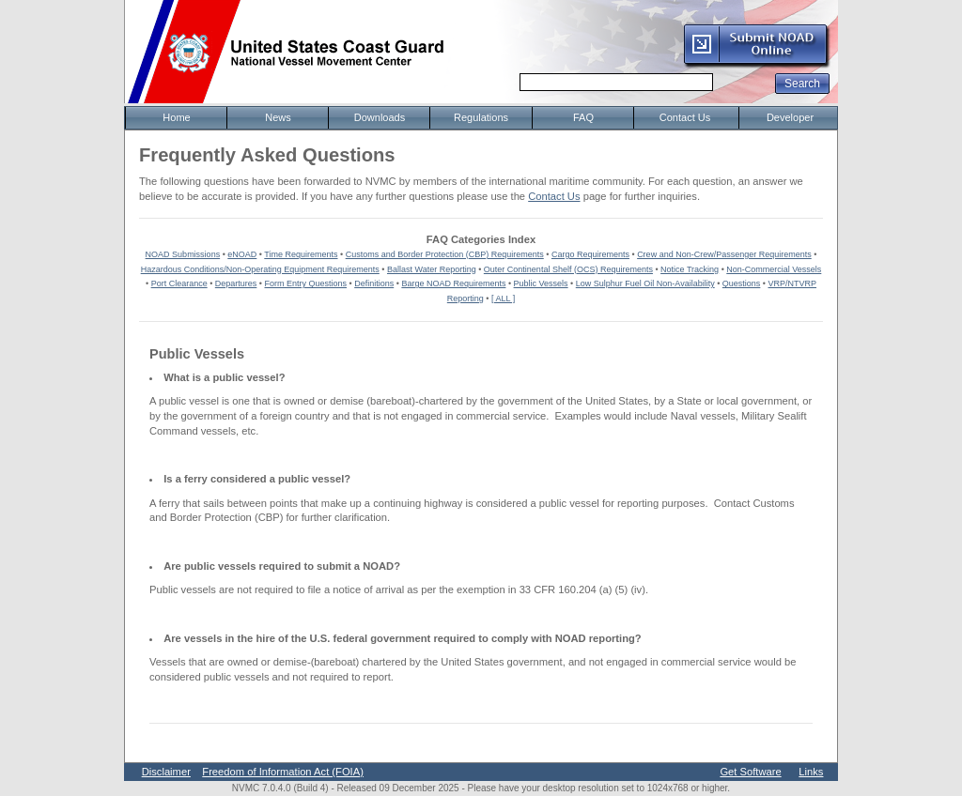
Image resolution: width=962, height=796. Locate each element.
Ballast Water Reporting (431, 269)
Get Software (750, 771)
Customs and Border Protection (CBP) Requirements (445, 254)
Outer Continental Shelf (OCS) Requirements (568, 269)
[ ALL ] (503, 298)
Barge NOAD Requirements (453, 283)
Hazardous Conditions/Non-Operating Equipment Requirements (260, 269)
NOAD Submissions (183, 254)
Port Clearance (179, 283)
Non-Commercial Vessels (773, 269)
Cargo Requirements (590, 254)
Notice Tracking (689, 269)
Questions (741, 283)
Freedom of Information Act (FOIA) (283, 771)
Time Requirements (300, 254)
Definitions (374, 283)
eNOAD (241, 254)
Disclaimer (166, 771)
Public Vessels (541, 283)
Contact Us (554, 196)
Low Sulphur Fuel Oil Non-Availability (645, 283)
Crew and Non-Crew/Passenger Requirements (724, 254)
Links (811, 771)
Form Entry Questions (306, 283)
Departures (236, 283)
